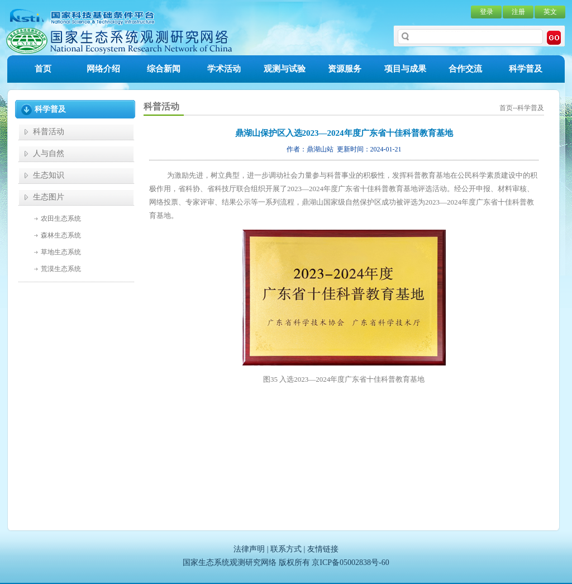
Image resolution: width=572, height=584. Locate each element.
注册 (518, 12)
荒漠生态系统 (61, 269)
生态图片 (48, 197)
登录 (486, 12)
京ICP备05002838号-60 (350, 562)
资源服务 (344, 68)
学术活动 (224, 68)
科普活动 (48, 131)
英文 (550, 12)
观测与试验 (285, 68)
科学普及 (525, 68)
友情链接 (323, 549)
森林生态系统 (61, 235)
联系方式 (286, 549)
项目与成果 (405, 68)
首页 (43, 68)
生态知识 (48, 175)
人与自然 (48, 153)
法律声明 (249, 549)
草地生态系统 (61, 252)
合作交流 (465, 68)
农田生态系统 (61, 218)
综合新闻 (163, 68)
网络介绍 (103, 68)
